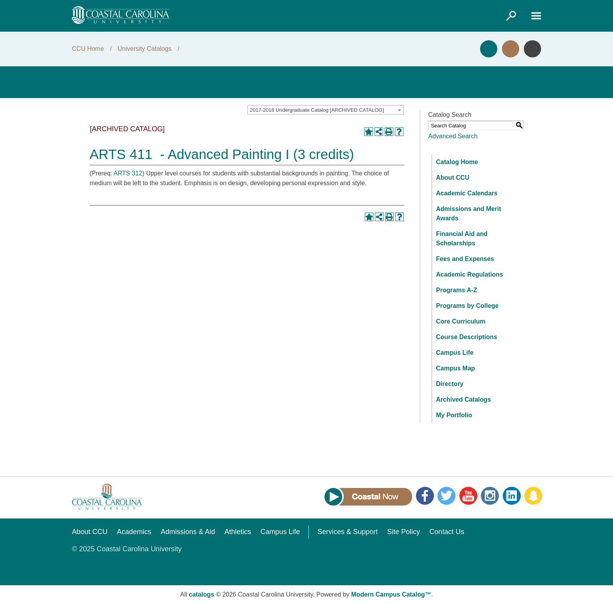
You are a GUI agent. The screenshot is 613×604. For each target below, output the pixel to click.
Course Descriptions (466, 337)
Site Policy (403, 532)
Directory (449, 384)
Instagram (490, 496)
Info (532, 48)
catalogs (201, 594)
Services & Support (347, 532)
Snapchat (533, 496)
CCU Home (88, 48)
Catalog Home (457, 162)
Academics (134, 532)
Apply (488, 48)
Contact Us (446, 532)
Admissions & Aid (188, 532)
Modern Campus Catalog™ (391, 594)
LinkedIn (512, 496)
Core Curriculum (460, 321)
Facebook (425, 496)
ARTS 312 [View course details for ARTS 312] (127, 173)
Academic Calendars (466, 193)
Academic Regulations (469, 274)
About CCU (452, 177)
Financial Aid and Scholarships (462, 239)
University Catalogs (145, 48)
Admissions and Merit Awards (468, 214)
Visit (510, 48)
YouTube (468, 496)
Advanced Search (452, 136)
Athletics (237, 532)
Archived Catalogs (463, 399)
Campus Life (454, 352)
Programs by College (467, 305)
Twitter (446, 496)
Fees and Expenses (465, 259)
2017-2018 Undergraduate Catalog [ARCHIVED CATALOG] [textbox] (317, 110)
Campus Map (455, 368)
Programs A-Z (456, 290)
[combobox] (325, 109)
